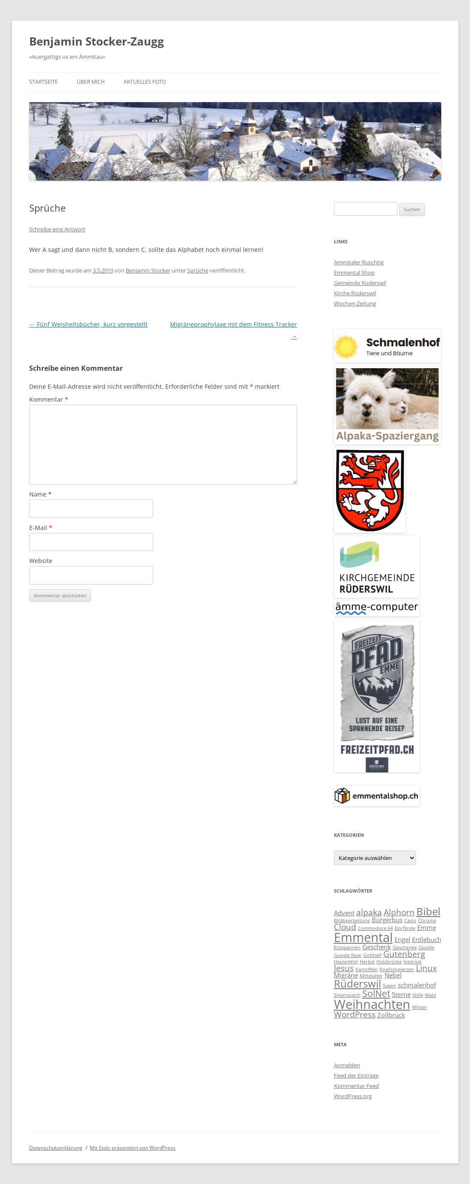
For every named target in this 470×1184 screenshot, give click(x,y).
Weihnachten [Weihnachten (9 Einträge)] (372, 1004)
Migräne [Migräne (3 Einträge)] (346, 975)
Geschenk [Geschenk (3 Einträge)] (376, 946)
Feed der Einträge (356, 1075)
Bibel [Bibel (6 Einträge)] (428, 911)
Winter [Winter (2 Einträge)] (419, 1007)
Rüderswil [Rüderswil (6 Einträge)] (357, 983)
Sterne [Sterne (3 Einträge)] (401, 994)
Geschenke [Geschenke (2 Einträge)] (405, 948)
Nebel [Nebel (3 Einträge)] (393, 975)
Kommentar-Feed (356, 1086)
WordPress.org (353, 1096)
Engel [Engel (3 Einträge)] (402, 939)
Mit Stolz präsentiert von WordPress (133, 1147)
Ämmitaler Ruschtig (359, 262)
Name (40, 494)
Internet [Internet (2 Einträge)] (412, 962)
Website (40, 561)
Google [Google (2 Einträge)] (426, 948)
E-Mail (40, 528)
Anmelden (347, 1065)
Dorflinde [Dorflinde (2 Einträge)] (404, 928)
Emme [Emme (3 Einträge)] (426, 927)
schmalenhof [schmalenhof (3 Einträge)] (417, 985)
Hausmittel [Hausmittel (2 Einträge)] (346, 962)
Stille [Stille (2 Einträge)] (417, 995)
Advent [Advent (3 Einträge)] (344, 912)
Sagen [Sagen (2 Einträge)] (389, 986)
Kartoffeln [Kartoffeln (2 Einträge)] (366, 969)
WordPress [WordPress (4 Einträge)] (355, 1014)
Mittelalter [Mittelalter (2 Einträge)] (371, 976)
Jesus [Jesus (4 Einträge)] (344, 968)
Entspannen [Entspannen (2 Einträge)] (347, 948)
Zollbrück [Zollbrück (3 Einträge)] (391, 1015)
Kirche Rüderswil (355, 293)
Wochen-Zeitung (355, 303)
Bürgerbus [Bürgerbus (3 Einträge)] (387, 919)
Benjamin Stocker (148, 270)
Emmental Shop (354, 272)
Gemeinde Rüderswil (360, 283)
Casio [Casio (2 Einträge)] (410, 921)
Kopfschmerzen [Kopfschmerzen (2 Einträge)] (396, 969)
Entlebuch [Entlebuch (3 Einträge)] (426, 939)
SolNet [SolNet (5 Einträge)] (376, 993)
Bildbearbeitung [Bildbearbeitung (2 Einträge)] (352, 921)
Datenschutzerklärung (55, 1147)
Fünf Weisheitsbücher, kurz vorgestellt (88, 324)
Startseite (43, 81)
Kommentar (48, 399)
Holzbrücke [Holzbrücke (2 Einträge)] (389, 962)
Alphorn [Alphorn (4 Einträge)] (399, 912)
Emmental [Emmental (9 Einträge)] (363, 937)
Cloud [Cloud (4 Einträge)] (345, 926)
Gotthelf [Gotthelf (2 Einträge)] (372, 955)
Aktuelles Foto (145, 81)
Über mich (91, 81)
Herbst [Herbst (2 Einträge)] (367, 962)
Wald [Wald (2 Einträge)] (430, 995)
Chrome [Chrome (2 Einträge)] (427, 921)
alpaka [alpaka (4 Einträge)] (369, 912)
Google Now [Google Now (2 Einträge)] (347, 955)
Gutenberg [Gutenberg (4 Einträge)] (404, 953)
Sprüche (197, 270)
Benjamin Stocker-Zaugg (96, 41)
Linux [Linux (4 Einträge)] (426, 968)
